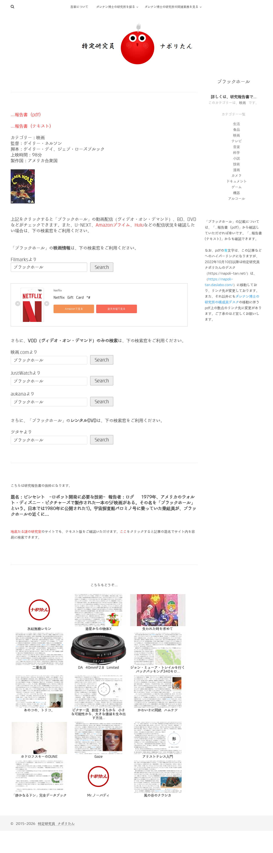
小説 (236, 158)
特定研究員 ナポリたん (56, 824)
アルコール (236, 198)
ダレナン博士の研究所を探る (115, 7)
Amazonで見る (73, 308)
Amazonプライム (113, 225)
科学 (236, 152)
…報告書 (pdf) (26, 114)
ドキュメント (236, 181)
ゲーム (236, 187)
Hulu (139, 225)
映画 (242, 103)
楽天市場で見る (113, 308)
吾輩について (79, 7)
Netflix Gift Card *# (72, 297)
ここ (123, 531)
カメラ (236, 175)
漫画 (236, 170)
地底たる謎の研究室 (26, 531)
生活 (236, 124)
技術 (236, 164)
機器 (236, 193)
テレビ (236, 141)
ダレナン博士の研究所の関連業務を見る (171, 7)
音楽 (236, 147)
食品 (236, 129)
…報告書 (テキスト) (31, 126)
